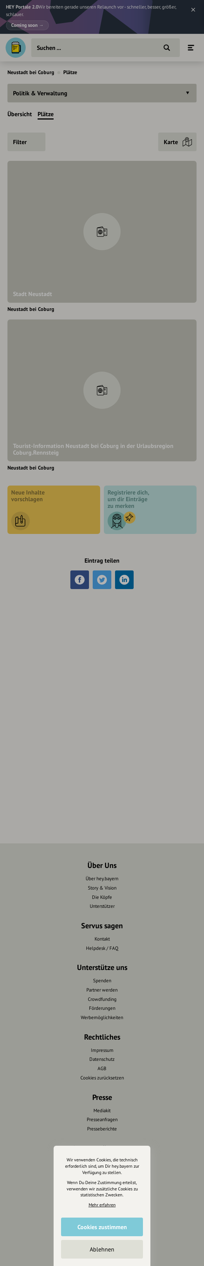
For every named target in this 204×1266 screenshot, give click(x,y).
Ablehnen (102, 1249)
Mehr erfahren (102, 1205)
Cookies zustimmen (102, 1227)
